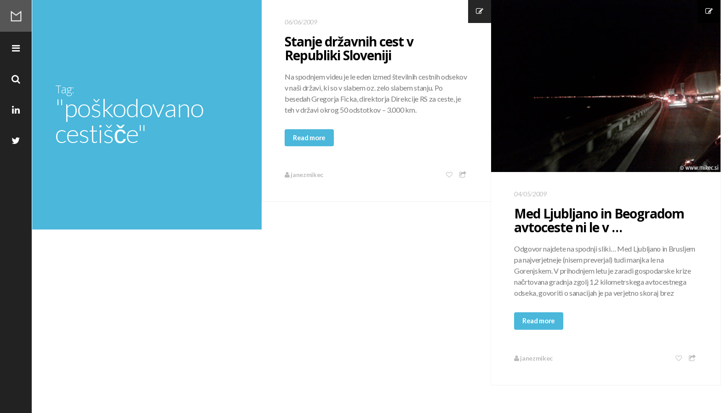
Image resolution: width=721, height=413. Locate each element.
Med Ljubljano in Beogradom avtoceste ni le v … (599, 220)
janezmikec (304, 174)
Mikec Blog (16, 16)
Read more (309, 137)
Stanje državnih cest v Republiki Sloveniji (349, 48)
